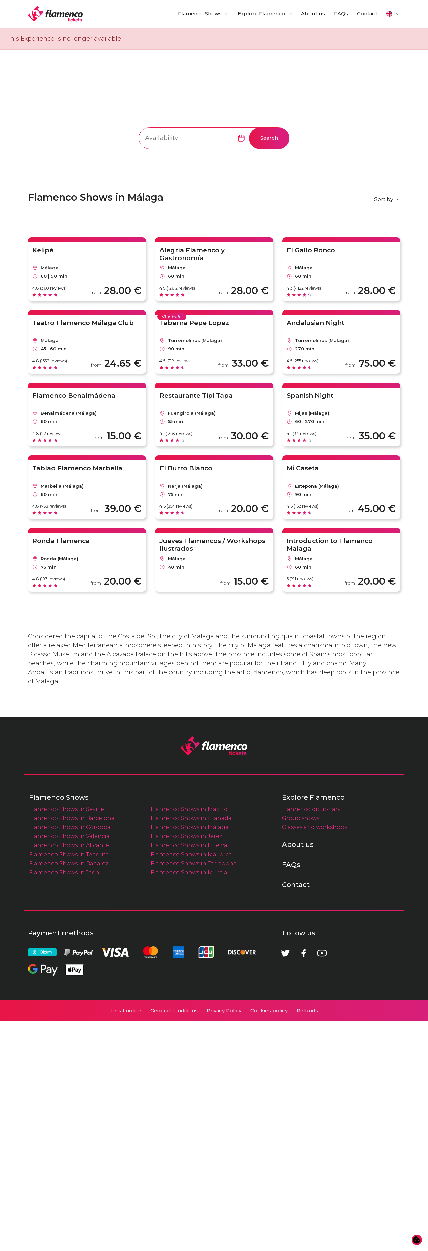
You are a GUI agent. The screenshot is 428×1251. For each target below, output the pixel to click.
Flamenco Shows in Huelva (189, 1075)
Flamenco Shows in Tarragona (194, 1093)
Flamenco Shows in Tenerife (69, 1084)
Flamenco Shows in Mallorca (191, 1084)
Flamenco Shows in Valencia (69, 1066)
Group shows (300, 1048)
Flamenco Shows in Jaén (64, 1102)
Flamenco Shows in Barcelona (72, 1048)
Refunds (307, 1241)
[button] (393, 14)
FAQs (341, 14)
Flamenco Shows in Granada (191, 1048)
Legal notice (125, 1241)
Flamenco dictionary (311, 1039)
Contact (367, 14)
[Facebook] (303, 1183)
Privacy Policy (224, 1241)
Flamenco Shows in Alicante (69, 1075)
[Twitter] (285, 1183)
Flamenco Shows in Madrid (189, 1039)
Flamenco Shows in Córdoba (70, 1057)
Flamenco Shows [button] (200, 14)
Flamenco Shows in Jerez (186, 1066)
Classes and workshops (314, 1057)
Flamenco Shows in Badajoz (68, 1093)
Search (269, 138)
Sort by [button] (383, 199)
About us (313, 14)
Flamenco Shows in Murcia (189, 1102)
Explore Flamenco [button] (261, 14)
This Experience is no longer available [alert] (63, 38)
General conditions (174, 1241)
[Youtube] (322, 1183)
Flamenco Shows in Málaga (190, 1057)
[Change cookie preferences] (417, 1240)
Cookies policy (269, 1241)
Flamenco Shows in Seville (66, 1039)
